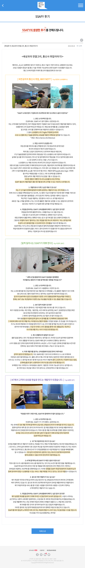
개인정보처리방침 (51, 550)
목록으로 (42, 531)
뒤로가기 (3, 5)
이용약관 (42, 550)
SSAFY (43, 5)
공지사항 (31, 550)
